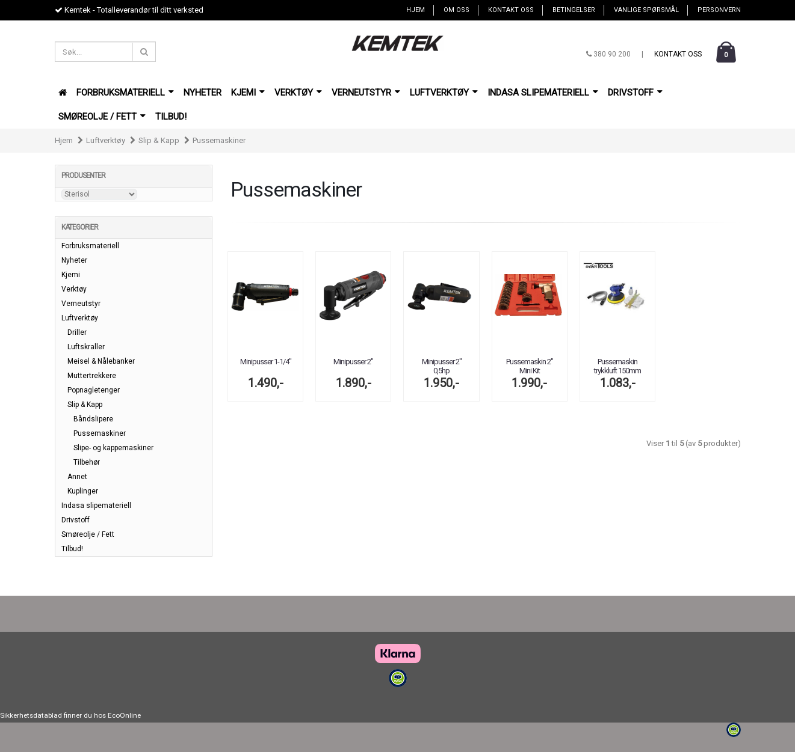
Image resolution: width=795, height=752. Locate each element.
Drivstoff (635, 92)
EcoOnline (124, 715)
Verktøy (298, 92)
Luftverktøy (444, 92)
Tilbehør (86, 462)
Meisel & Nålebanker (101, 361)
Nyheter (202, 92)
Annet (77, 476)
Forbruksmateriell (125, 92)
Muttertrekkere (91, 375)
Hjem (415, 10)
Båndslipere (93, 419)
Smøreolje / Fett (102, 116)
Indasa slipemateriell (542, 92)
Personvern (719, 10)
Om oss (456, 10)
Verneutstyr (366, 92)
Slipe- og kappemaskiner (113, 448)
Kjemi (248, 92)
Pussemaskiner (219, 140)
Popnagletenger (93, 390)
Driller (77, 332)
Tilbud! (171, 116)
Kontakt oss (511, 10)
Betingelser (573, 10)
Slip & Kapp (158, 140)
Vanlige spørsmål (646, 10)
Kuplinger (82, 491)
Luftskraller (86, 347)
